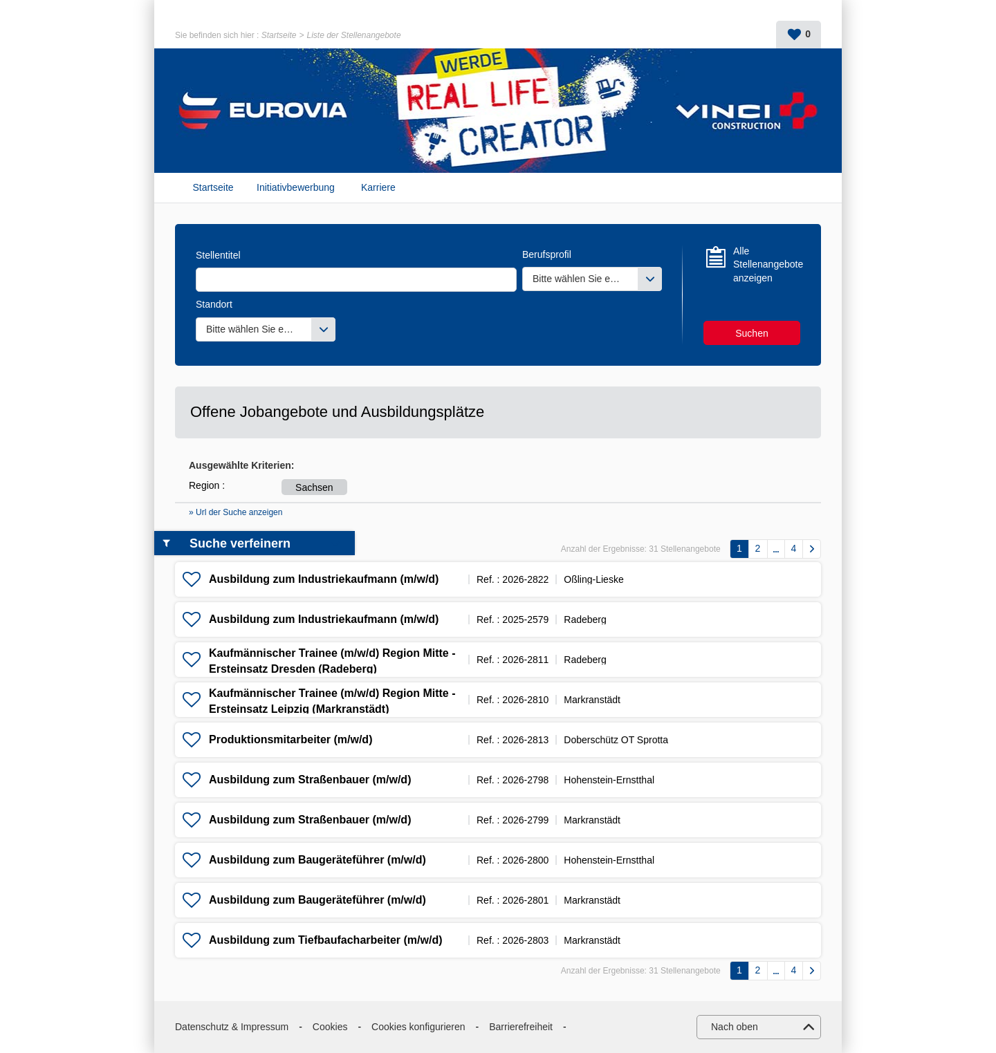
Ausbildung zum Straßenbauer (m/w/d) (310, 779)
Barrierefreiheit (521, 1026)
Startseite (279, 35)
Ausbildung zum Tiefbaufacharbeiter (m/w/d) (326, 940)
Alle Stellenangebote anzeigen (766, 264)
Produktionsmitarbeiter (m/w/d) (290, 739)
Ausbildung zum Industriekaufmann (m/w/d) (324, 579)
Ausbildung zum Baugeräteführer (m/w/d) (317, 860)
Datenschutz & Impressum (231, 1026)
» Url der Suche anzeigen (235, 512)
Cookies (330, 1026)
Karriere (378, 187)
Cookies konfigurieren (418, 1026)
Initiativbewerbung (296, 187)
